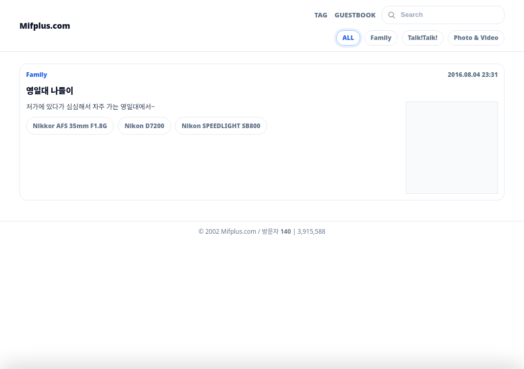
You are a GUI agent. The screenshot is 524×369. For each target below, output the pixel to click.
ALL (348, 37)
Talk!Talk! (423, 37)
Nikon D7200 (144, 125)
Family (380, 37)
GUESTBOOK (355, 14)
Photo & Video (476, 37)
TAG (321, 14)
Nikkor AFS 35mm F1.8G (70, 125)
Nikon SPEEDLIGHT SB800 (221, 125)
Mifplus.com (44, 25)
